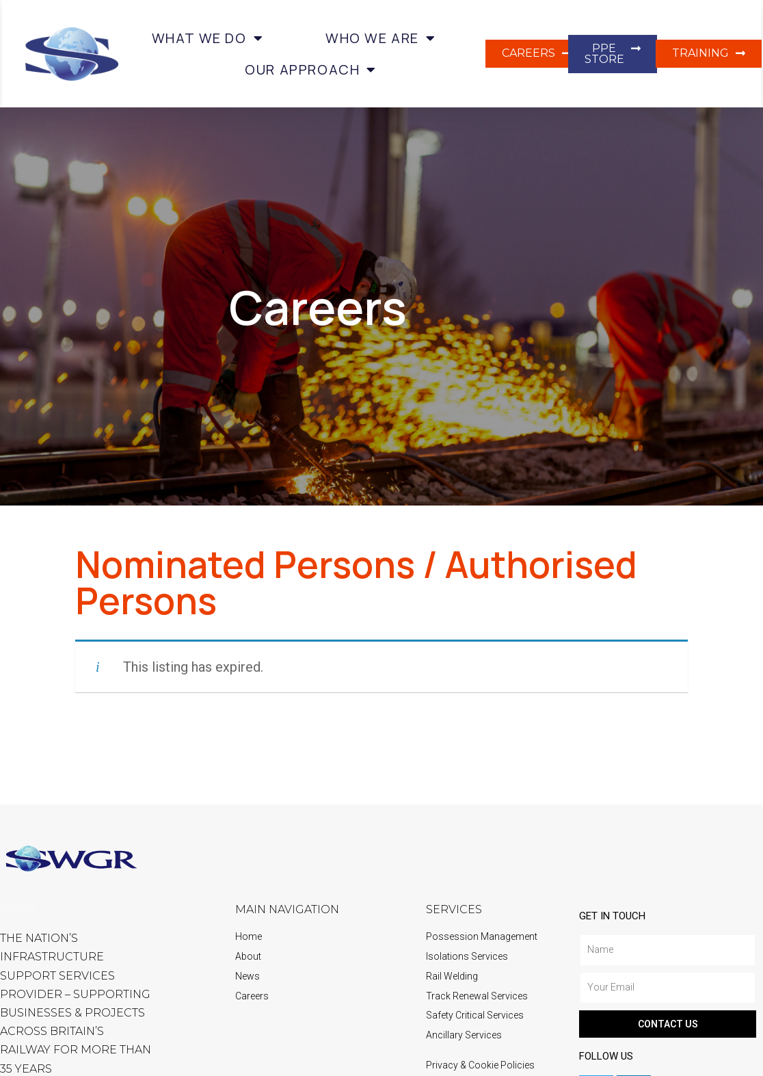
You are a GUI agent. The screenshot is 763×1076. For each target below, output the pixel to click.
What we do (208, 38)
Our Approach (311, 69)
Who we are (380, 38)
